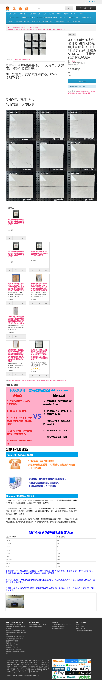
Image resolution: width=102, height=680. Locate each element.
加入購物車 (82, 81)
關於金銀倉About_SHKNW (12, 642)
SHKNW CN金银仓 (34, 672)
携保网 (32, 670)
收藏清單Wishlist (80, 628)
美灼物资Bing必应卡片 (42, 668)
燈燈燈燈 (59, 14)
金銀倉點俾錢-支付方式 (12, 640)
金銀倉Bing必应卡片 (12, 670)
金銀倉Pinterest (19, 660)
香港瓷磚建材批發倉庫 (60, 380)
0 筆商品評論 (80, 91)
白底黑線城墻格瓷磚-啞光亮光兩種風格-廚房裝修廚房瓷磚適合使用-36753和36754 (16, 222)
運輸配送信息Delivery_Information (15, 644)
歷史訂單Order (80, 626)
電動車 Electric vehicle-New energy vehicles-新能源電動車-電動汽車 (39, 18)
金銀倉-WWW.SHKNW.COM (79, 61)
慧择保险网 (38, 670)
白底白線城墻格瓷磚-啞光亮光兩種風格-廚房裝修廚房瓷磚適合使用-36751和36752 (16, 254)
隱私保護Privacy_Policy (12, 646)
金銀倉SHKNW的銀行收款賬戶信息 (15, 636)
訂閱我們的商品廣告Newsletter (84, 630)
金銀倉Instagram (15, 668)
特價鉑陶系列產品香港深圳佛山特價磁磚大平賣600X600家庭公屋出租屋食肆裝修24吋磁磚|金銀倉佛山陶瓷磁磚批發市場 (16, 287)
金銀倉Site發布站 (18, 664)
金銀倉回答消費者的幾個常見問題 (14, 638)
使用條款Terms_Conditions (13, 648)
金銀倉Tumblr (28, 664)
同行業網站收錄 (60, 21)
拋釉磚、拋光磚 (86, 18)
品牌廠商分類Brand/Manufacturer (61, 625)
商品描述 (9, 59)
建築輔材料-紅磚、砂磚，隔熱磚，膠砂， (42, 21)
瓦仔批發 (38, 380)
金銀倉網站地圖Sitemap (35, 626)
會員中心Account (80, 625)
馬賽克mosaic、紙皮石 (74, 18)
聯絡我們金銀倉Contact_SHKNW (37, 625)
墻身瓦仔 (43, 380)
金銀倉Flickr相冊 (34, 662)
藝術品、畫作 (76, 21)
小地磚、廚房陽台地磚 (34, 14)
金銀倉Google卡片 (24, 670)
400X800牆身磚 (34, 27)
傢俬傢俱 (11, 21)
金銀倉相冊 (43, 662)
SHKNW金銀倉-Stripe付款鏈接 (13, 625)
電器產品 (62, 18)
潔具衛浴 (51, 14)
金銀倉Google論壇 (29, 666)
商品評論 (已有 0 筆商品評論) (22, 59)
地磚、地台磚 (12, 14)
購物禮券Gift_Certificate (58, 626)
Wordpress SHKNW (39, 660)
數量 (69, 72)
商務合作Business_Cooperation (14, 649)
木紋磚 (44, 14)
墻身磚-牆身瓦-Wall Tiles (22, 21)
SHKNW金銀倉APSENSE (28, 668)
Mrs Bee (43, 672)
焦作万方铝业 (39, 666)
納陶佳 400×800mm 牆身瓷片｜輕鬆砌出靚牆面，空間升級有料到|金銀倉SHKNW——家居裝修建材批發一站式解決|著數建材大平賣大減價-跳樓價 (39, 354)
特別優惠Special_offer (58, 628)
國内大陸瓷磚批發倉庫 (29, 380)
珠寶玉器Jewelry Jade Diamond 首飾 (73, 14)
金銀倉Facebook (18, 666)
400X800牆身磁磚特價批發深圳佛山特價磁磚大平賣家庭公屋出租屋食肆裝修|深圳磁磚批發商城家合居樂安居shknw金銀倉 (16, 320)
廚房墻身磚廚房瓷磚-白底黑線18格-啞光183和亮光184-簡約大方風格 (39, 253)
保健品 (69, 21)
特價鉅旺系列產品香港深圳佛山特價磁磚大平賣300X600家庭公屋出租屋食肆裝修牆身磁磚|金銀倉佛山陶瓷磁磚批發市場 (39, 287)
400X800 (11, 380)
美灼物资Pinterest (23, 662)
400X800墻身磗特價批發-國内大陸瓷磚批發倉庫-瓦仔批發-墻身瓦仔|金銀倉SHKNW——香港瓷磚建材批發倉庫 (36, 29)
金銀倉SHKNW (50, 380)
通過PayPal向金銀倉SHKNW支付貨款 (15, 630)
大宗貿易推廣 (21, 14)
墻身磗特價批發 (19, 380)
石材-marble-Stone (14, 18)
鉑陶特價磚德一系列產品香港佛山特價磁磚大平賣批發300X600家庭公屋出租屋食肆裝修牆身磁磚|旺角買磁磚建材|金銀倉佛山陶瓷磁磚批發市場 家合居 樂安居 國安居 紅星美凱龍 (16, 355)
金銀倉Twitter (28, 660)
